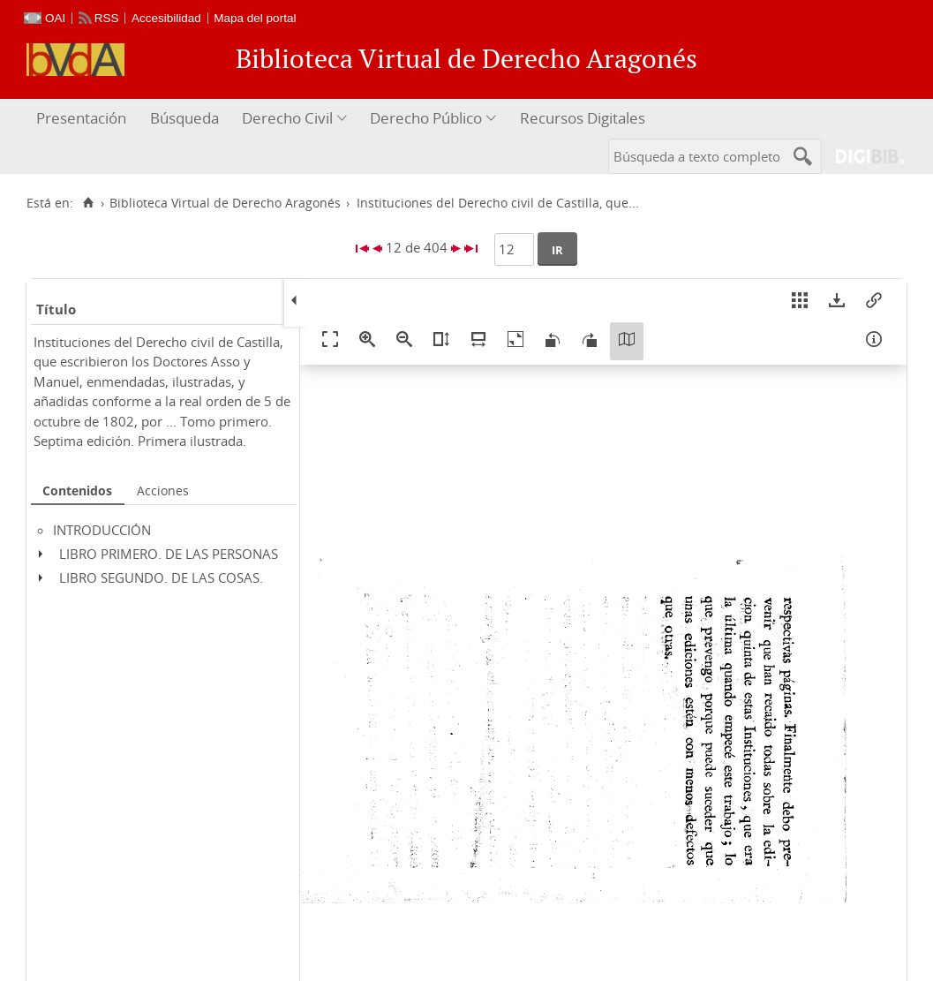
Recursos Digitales (582, 118)
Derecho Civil (287, 118)
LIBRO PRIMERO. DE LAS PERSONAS (168, 553)
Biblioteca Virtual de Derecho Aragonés (225, 203)
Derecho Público (426, 118)
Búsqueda (184, 118)
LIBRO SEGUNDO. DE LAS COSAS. (161, 577)
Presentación (81, 118)
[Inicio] (87, 203)
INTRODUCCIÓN (102, 530)
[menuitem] (83, 119)
